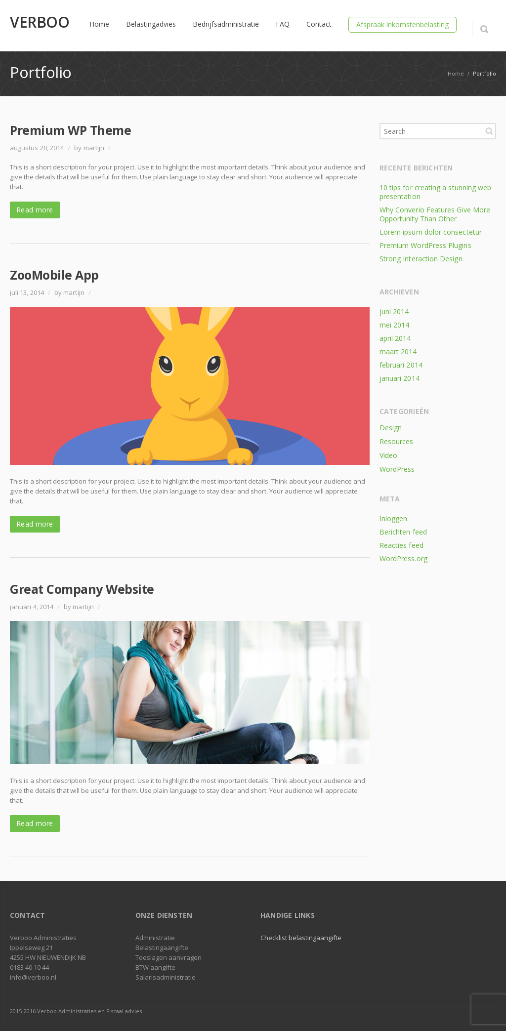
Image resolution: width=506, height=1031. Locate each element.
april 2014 (395, 338)
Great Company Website (82, 588)
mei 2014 (395, 325)
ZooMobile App (54, 274)
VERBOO (39, 22)
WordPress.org (403, 558)
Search (489, 131)
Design (391, 427)
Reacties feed (401, 545)
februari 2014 (401, 365)
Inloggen (394, 518)
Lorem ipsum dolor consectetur (431, 232)
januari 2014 (400, 378)
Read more (34, 209)
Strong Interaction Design (421, 258)
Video (388, 455)
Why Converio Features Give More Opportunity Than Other (435, 214)
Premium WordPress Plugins (425, 245)
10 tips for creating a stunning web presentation (435, 192)
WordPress (397, 469)
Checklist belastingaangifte (300, 937)
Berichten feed (403, 531)
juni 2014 (394, 311)
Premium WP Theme (70, 130)
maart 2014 (398, 351)
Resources (397, 441)
